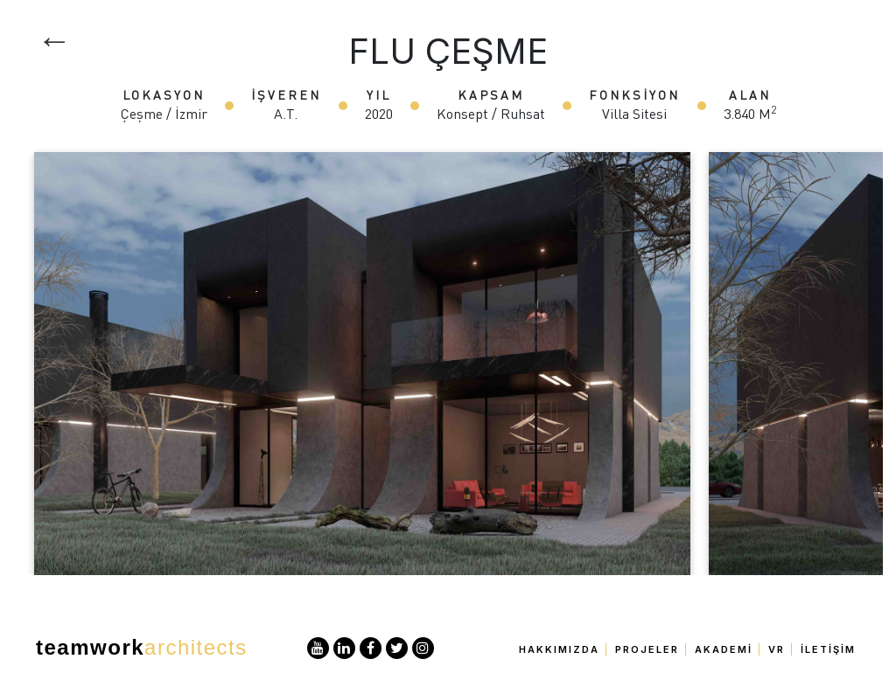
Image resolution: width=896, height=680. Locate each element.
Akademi (723, 649)
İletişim (828, 649)
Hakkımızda (559, 649)
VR (776, 649)
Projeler (647, 649)
